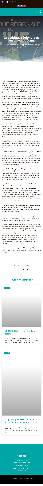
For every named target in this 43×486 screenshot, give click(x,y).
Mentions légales (21, 460)
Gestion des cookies (21, 465)
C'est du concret (12, 45)
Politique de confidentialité (21, 463)
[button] (37, 11)
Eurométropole (21, 471)
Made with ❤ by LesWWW (21, 481)
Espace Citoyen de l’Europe (21, 468)
